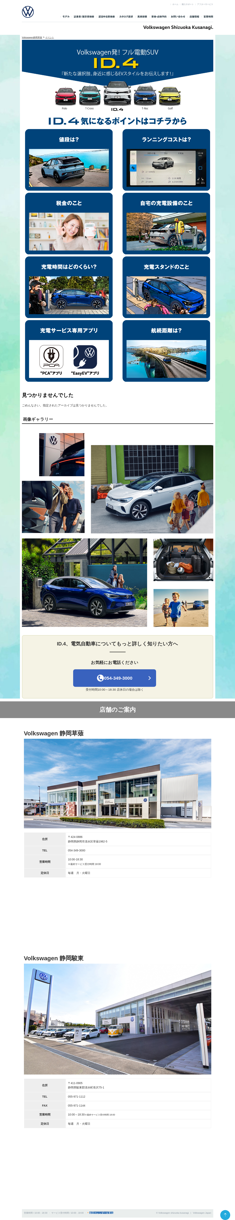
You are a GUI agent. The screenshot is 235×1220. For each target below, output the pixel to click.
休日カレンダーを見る (100, 1215)
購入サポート (188, 4)
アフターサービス (205, 4)
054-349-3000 (114, 679)
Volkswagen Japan (202, 1215)
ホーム (175, 4)
